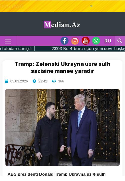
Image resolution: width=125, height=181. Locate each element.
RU (107, 41)
